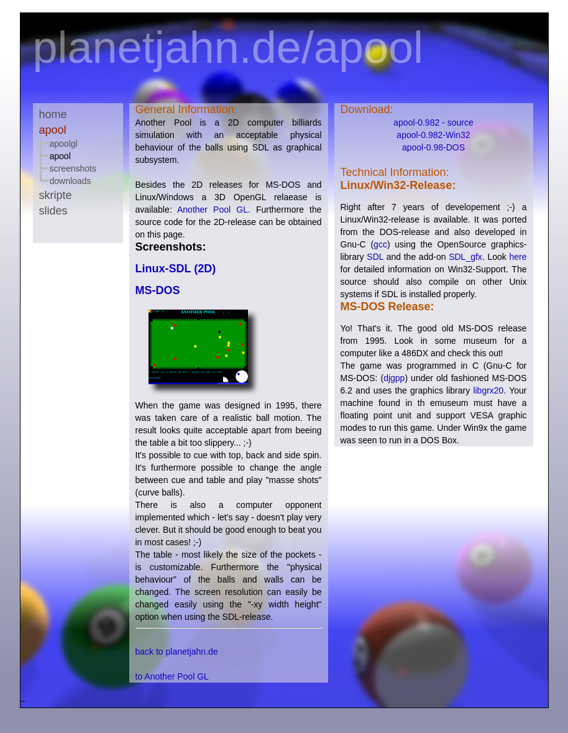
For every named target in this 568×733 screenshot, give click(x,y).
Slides (53, 211)
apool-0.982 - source (433, 122)
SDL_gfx (465, 257)
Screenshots (73, 168)
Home (53, 114)
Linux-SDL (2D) (175, 268)
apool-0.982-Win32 (433, 135)
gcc (380, 244)
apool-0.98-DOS (433, 147)
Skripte (55, 195)
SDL (375, 257)
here (517, 257)
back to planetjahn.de (176, 652)
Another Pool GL (212, 209)
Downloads (70, 181)
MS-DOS (157, 290)
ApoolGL (64, 144)
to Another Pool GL (172, 676)
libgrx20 (488, 390)
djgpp (394, 378)
